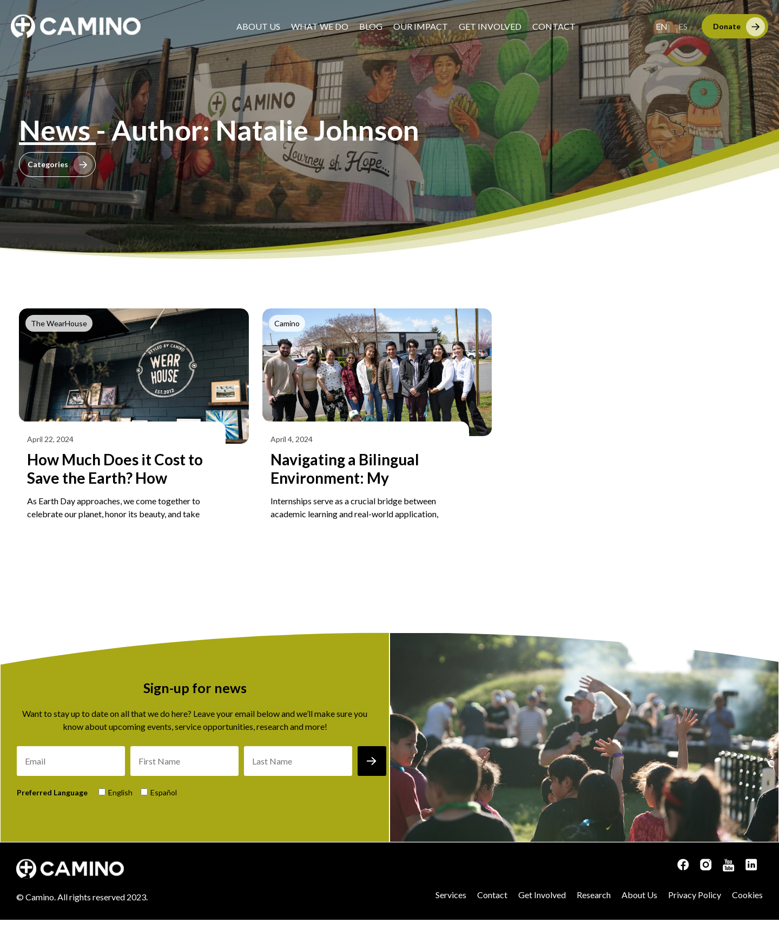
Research (594, 917)
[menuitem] (661, 26)
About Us (258, 26)
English (120, 814)
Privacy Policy (694, 917)
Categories (48, 164)
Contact (554, 26)
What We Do (319, 26)
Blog (370, 26)
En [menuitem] (662, 26)
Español (163, 814)
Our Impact (420, 26)
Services (450, 917)
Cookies (747, 917)
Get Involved (490, 26)
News (57, 130)
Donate (727, 26)
